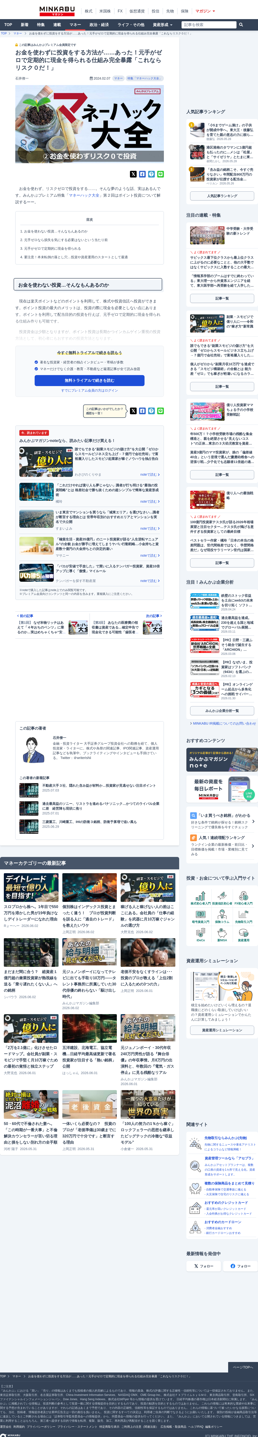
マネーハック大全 (84, 195)
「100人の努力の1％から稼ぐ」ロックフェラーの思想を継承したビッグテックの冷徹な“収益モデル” (148, 1133)
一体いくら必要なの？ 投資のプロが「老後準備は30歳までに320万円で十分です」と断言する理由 (89, 1133)
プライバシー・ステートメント (77, 1426)
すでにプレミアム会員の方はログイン (89, 390)
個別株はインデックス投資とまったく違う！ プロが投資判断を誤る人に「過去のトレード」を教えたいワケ (89, 916)
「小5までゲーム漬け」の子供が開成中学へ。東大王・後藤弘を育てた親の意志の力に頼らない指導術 (229, 130)
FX (120, 11)
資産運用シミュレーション (222, 1030)
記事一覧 (222, 298)
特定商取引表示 (109, 1426)
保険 (184, 11)
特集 (41, 25)
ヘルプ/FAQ (195, 1426)
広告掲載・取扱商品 (173, 1426)
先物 (170, 11)
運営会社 (5, 1426)
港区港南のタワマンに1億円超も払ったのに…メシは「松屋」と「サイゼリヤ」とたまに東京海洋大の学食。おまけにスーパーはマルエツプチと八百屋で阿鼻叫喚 (229, 152)
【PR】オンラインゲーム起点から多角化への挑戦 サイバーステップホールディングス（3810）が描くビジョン (237, 689)
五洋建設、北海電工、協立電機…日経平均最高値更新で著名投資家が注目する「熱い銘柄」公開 (89, 1057)
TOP (8, 25)
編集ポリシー (213, 1426)
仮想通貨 (137, 11)
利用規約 (19, 1426)
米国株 (105, 11)
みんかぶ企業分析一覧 (222, 711)
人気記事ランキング (222, 196)
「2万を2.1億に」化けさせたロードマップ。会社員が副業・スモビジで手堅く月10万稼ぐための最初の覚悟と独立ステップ (31, 1057)
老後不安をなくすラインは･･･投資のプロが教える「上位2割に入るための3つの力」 (146, 978)
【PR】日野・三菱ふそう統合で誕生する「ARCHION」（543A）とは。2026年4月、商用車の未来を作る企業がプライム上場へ (237, 645)
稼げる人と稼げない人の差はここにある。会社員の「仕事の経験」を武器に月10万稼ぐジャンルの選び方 (148, 916)
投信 (155, 11)
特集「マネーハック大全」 (145, 78)
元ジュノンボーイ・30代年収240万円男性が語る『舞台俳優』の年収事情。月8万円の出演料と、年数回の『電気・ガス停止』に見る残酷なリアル (147, 1060)
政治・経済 (99, 25)
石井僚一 (22, 78)
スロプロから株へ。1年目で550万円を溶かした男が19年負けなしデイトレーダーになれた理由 (31, 913)
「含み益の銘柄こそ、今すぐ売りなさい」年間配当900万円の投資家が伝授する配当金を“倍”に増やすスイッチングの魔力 (229, 175)
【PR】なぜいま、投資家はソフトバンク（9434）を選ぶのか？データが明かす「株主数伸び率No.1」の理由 (237, 667)
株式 (88, 11)
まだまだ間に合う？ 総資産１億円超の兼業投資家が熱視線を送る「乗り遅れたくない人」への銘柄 (30, 981)
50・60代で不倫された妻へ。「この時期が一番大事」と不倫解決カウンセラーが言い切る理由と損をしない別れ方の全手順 (30, 1133)
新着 (24, 25)
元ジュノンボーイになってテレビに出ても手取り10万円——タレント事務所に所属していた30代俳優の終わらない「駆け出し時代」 (89, 984)
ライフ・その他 (131, 25)
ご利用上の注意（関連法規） (140, 1426)
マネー (75, 25)
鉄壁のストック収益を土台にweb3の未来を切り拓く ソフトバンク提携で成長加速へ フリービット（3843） (237, 601)
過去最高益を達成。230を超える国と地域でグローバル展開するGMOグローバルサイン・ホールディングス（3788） (237, 623)
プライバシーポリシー (41, 1426)
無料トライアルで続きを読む (89, 380)
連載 (57, 25)
